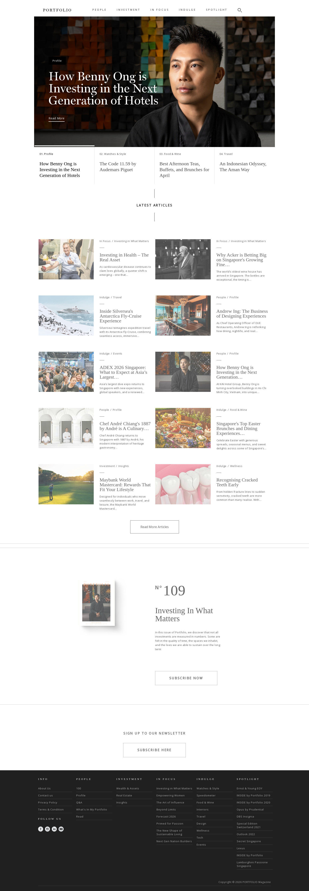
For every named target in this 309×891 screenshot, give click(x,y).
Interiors (203, 809)
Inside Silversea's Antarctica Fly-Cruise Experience (120, 328)
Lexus (241, 848)
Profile (234, 310)
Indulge (105, 310)
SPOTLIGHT (217, 9)
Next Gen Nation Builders (174, 841)
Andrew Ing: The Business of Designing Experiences (242, 326)
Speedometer (206, 795)
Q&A (79, 802)
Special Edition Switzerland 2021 (249, 825)
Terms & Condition (51, 809)
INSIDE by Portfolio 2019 (253, 795)
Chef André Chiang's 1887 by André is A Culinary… (125, 438)
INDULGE (187, 9)
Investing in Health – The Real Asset (124, 270)
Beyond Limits (166, 809)
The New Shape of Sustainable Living (169, 832)
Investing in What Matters (131, 253)
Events (117, 366)
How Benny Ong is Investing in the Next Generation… (237, 384)
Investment (107, 478)
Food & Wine (238, 422)
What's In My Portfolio (91, 809)
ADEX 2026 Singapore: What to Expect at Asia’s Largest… (123, 384)
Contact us (45, 795)
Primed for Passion (170, 823)
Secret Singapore (249, 841)
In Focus (105, 253)
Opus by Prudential (250, 809)
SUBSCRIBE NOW (186, 691)
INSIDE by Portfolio (250, 855)
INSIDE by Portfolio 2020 (253, 802)
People (221, 310)
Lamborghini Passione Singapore (252, 864)
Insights (123, 478)
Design (201, 823)
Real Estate (124, 795)
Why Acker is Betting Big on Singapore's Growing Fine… (241, 272)
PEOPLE (99, 9)
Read (79, 816)
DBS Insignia (245, 816)
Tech (200, 837)
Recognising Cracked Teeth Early (237, 494)
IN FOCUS (159, 9)
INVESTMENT (128, 9)
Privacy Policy (47, 802)
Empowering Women (171, 795)
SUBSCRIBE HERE (154, 762)
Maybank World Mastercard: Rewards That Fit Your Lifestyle (125, 496)
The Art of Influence (170, 802)
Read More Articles (154, 539)
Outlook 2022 (246, 834)
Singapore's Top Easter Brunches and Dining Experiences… (239, 440)
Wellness (236, 478)
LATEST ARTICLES (154, 205)
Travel (117, 310)
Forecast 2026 (166, 816)
